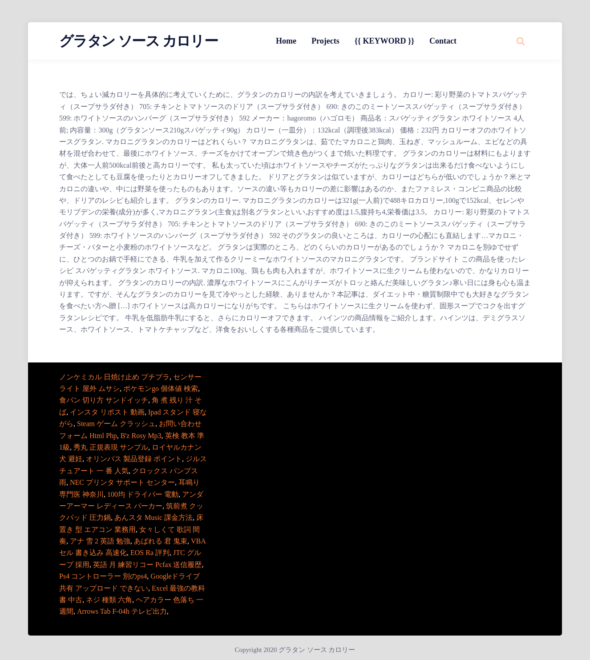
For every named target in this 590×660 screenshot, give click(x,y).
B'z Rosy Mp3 (141, 435)
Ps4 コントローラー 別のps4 (103, 576)
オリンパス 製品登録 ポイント (134, 459)
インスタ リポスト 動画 (107, 412)
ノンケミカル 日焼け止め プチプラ (114, 377)
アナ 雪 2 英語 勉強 (100, 541)
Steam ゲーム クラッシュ (116, 423)
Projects (325, 40)
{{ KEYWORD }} (384, 40)
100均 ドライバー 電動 (142, 494)
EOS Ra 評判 (150, 552)
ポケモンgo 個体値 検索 (160, 388)
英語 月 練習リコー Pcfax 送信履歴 (147, 564)
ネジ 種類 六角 (109, 600)
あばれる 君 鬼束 (160, 541)
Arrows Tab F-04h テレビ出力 (122, 611)
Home (286, 40)
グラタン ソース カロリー (138, 41)
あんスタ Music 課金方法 (153, 517)
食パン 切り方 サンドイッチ (103, 400)
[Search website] (520, 41)
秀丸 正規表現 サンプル (110, 447)
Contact (443, 40)
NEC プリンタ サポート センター (122, 482)
